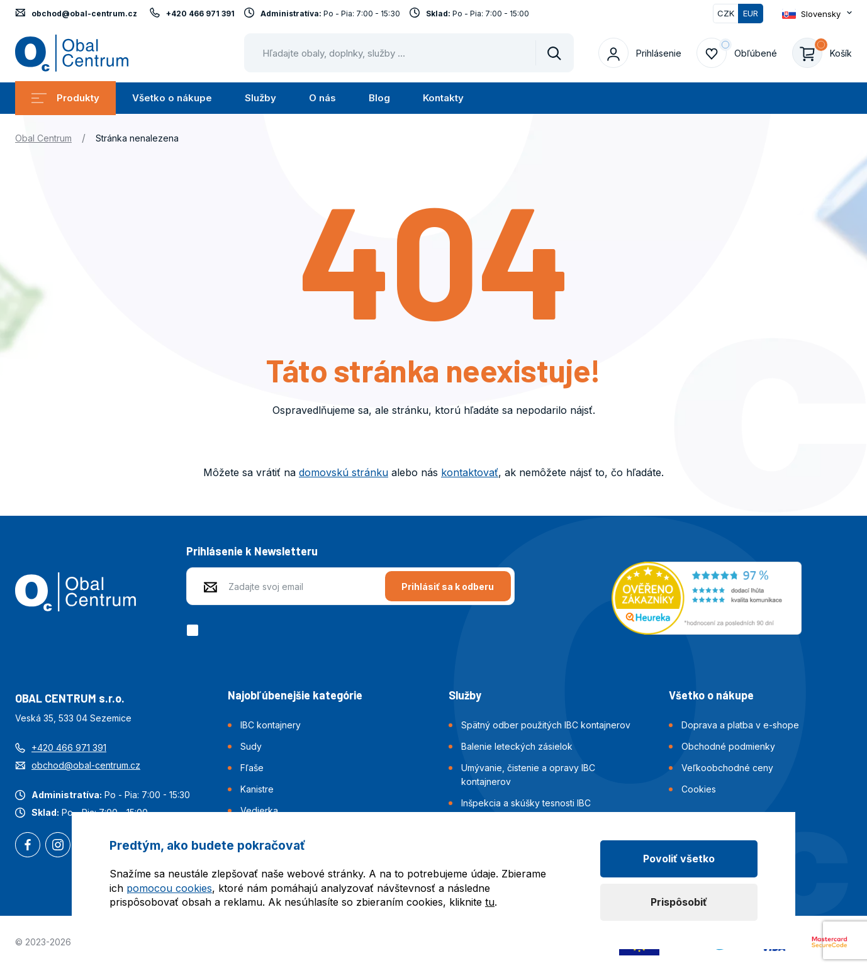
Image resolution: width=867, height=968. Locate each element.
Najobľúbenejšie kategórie (295, 695)
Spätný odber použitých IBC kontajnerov (545, 725)
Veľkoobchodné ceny (727, 767)
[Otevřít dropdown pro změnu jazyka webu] (817, 13)
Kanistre (257, 789)
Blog (379, 98)
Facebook (27, 846)
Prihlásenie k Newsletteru (252, 551)
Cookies (698, 789)
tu (490, 902)
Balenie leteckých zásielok (517, 746)
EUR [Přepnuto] (750, 13)
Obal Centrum (43, 138)
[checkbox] (194, 630)
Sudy (251, 746)
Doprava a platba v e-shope (740, 725)
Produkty (65, 98)
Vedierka (259, 810)
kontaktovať (469, 472)
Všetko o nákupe (172, 98)
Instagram (57, 846)
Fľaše (252, 767)
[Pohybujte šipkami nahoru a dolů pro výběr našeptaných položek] (409, 52)
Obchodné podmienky (728, 746)
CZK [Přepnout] (725, 13)
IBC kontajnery (270, 725)
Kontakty (443, 98)
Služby (260, 98)
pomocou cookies (169, 888)
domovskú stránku (343, 472)
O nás (322, 98)
